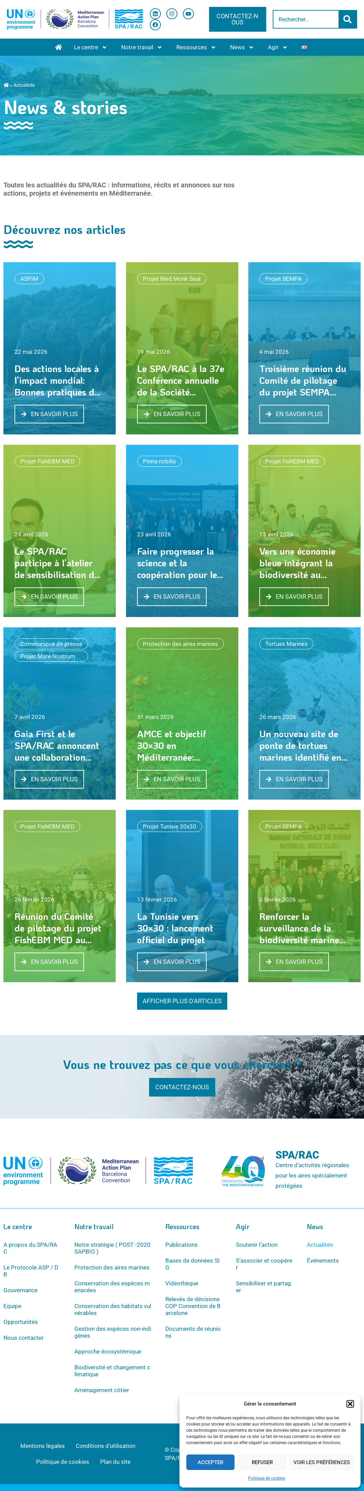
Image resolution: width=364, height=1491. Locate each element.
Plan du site (115, 1461)
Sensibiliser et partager (263, 1287)
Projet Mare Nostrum (47, 656)
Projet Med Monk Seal (171, 278)
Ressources (196, 47)
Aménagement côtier (101, 1390)
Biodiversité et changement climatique (112, 1371)
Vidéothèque (181, 1283)
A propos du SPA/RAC (30, 1248)
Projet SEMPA (283, 278)
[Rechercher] (348, 19)
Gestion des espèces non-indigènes (112, 1332)
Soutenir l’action (257, 1244)
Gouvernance (20, 1290)
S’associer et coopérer (264, 1264)
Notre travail (142, 47)
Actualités (320, 1244)
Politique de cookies (266, 1478)
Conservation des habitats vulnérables (112, 1309)
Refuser (262, 1462)
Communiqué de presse (51, 643)
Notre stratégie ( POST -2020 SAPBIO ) (112, 1248)
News (242, 47)
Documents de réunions (193, 1332)
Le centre (90, 47)
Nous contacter (23, 1337)
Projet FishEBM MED (47, 461)
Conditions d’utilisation (105, 1445)
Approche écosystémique (107, 1351)
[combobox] (306, 19)
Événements (323, 1260)
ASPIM (29, 278)
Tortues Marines (286, 643)
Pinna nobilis (159, 461)
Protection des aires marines (180, 643)
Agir (278, 47)
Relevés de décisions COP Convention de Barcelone (193, 1306)
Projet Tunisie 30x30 (169, 826)
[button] (350, 1403)
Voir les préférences (321, 1462)
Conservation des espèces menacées (112, 1287)
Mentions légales (42, 1445)
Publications (181, 1244)
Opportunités (20, 1321)
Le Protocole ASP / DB (30, 1271)
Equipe (12, 1306)
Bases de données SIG (192, 1264)
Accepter (210, 1462)
